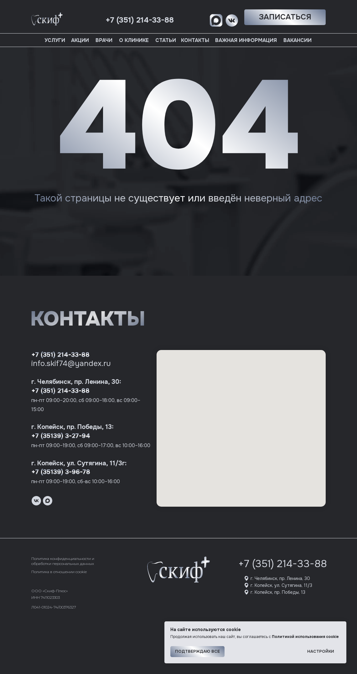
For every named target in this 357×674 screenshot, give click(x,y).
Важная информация (246, 40)
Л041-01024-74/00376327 (53, 607)
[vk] (36, 500)
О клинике (134, 40)
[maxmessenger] (47, 500)
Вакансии (297, 40)
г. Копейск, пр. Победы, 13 (278, 592)
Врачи (104, 40)
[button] (285, 17)
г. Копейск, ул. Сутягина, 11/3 (281, 585)
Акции (80, 40)
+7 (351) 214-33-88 (60, 355)
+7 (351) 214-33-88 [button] (140, 20)
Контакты (195, 40)
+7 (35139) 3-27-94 (60, 436)
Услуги (54, 40)
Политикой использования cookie (305, 636)
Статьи (165, 40)
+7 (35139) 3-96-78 (60, 472)
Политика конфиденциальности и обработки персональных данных (62, 561)
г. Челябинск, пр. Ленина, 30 (280, 578)
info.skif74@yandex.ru (71, 363)
